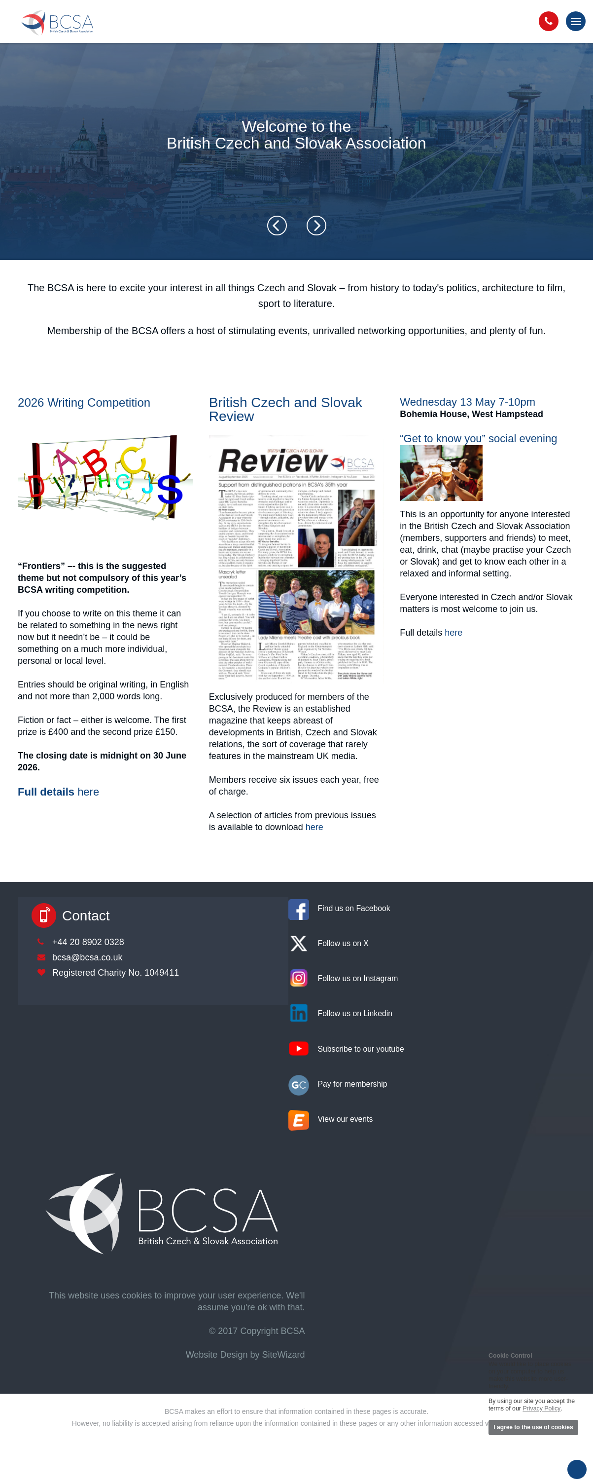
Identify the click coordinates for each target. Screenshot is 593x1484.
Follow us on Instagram (358, 978)
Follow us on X (343, 943)
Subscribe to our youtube (361, 1049)
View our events (345, 1119)
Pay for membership (352, 1084)
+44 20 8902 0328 (88, 942)
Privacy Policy (541, 1408)
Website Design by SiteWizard (245, 1355)
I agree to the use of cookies (533, 1427)
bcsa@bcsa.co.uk (87, 957)
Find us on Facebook (354, 908)
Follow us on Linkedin (355, 1013)
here (88, 792)
